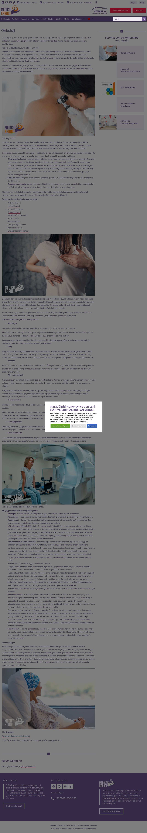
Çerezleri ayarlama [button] (78, 426)
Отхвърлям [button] (92, 426)
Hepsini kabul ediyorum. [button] (60, 426)
